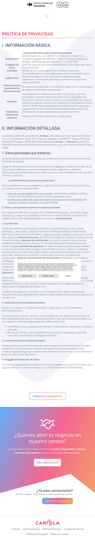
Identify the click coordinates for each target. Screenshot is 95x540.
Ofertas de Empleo (52, 529)
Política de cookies (67, 270)
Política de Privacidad (37, 534)
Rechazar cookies (48, 276)
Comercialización (31, 529)
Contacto (15, 529)
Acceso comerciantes (57, 501)
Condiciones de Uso (74, 529)
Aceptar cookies (27, 276)
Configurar (68, 276)
